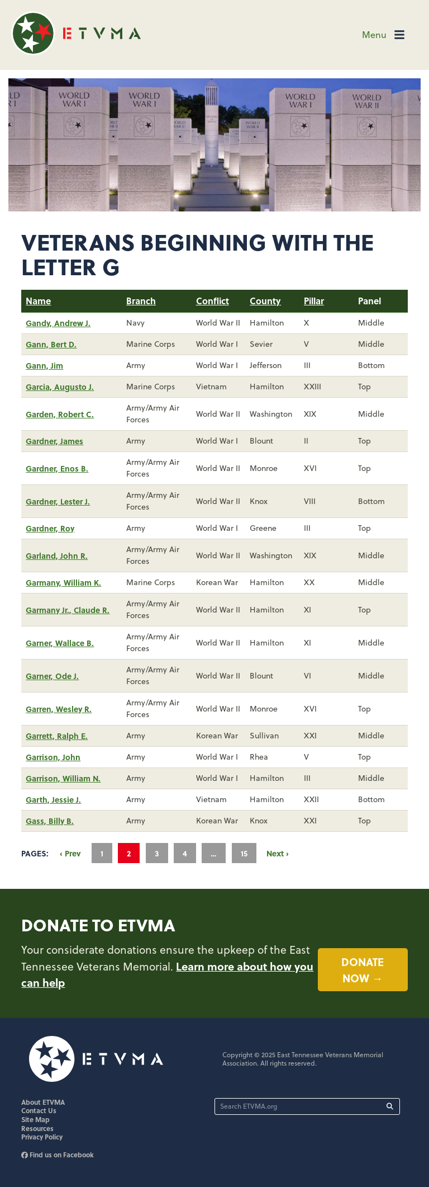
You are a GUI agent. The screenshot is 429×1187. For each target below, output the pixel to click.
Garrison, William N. (63, 778)
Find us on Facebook (57, 1155)
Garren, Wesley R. (59, 708)
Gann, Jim (44, 365)
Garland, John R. (57, 555)
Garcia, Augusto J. (60, 386)
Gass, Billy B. (50, 820)
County (265, 300)
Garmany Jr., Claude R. (67, 609)
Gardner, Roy (50, 528)
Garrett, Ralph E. (57, 735)
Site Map (35, 1119)
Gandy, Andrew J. (58, 322)
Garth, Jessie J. (53, 799)
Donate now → (362, 970)
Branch (141, 300)
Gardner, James (54, 440)
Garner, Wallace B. (60, 642)
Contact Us (38, 1110)
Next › (277, 853)
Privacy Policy (42, 1137)
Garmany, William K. (63, 582)
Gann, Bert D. (51, 344)
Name (38, 300)
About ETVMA (43, 1102)
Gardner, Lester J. (58, 501)
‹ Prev (70, 853)
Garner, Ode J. (52, 675)
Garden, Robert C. (60, 414)
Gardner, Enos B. (57, 468)
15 (244, 853)
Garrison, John (53, 756)
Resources (37, 1128)
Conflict (212, 300)
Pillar (314, 300)
